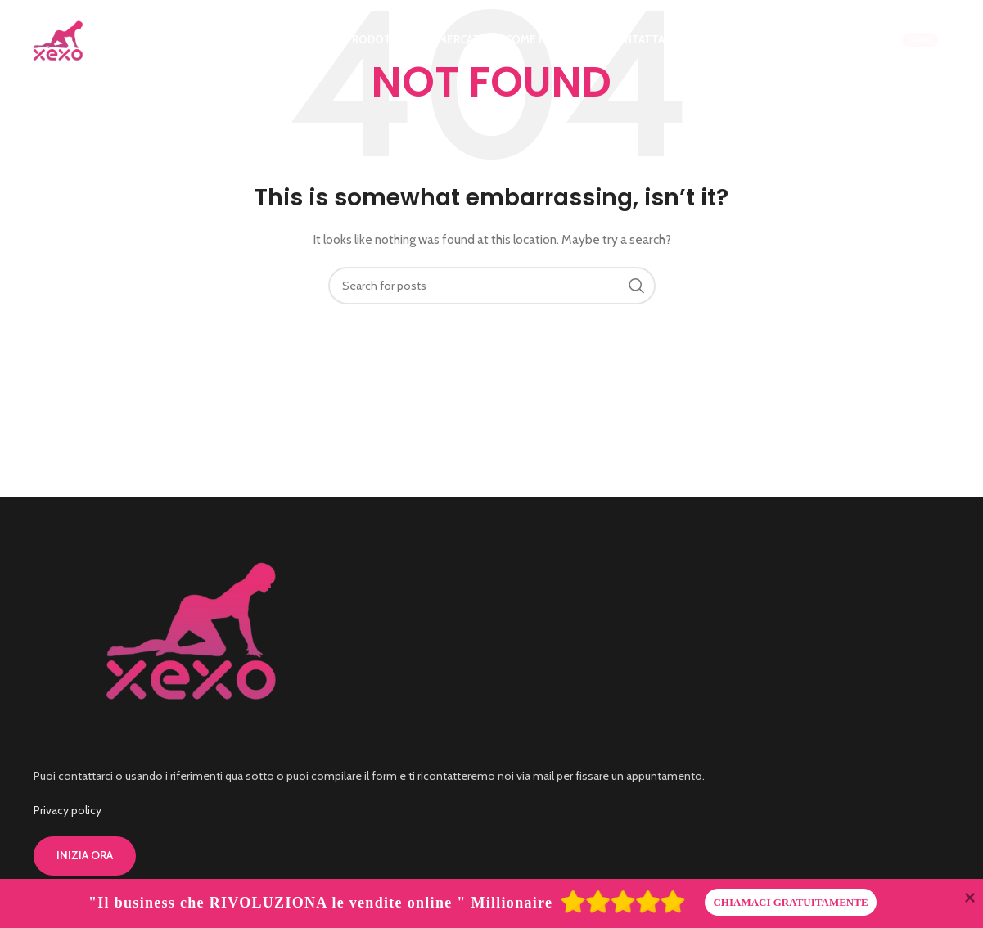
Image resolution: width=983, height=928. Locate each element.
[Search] (492, 285)
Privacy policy (67, 810)
